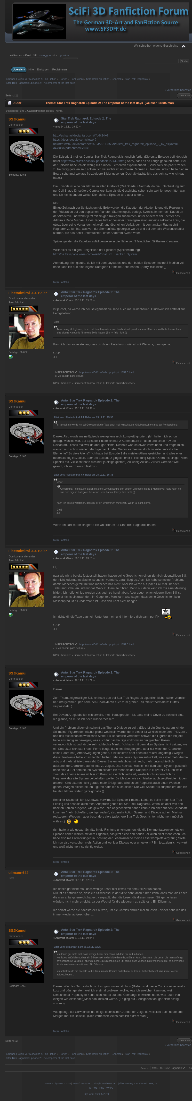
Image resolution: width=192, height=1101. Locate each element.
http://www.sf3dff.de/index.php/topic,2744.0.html (93, 161)
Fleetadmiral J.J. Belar (27, 293)
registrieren (64, 55)
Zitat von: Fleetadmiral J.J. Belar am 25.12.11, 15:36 (83, 417)
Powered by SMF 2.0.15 (58, 1083)
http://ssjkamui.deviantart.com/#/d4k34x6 (80, 135)
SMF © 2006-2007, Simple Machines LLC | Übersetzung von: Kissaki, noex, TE (115, 1083)
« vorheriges (171, 89)
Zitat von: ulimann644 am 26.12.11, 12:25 (77, 947)
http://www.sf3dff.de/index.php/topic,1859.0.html (107, 372)
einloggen (45, 55)
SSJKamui (17, 119)
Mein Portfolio (61, 282)
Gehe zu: (145, 1068)
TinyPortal (88, 1094)
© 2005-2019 (102, 1094)
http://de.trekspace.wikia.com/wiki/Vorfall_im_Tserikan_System (95, 254)
